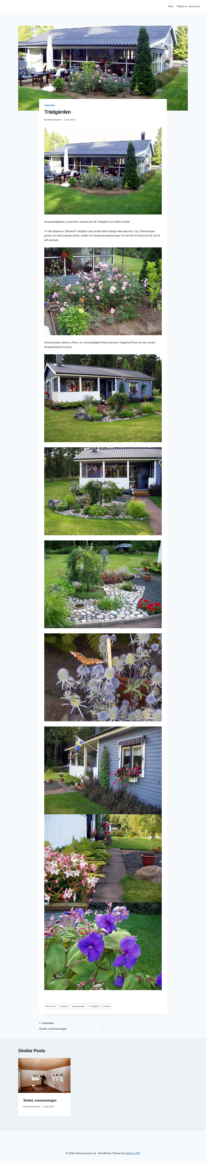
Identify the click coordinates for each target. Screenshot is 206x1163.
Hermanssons (54, 119)
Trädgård (49, 105)
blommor (51, 1006)
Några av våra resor (188, 6)
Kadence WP (132, 1153)
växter (106, 1006)
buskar (64, 1006)
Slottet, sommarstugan (69, 1025)
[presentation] (44, 1075)
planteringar (78, 1006)
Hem (171, 6)
